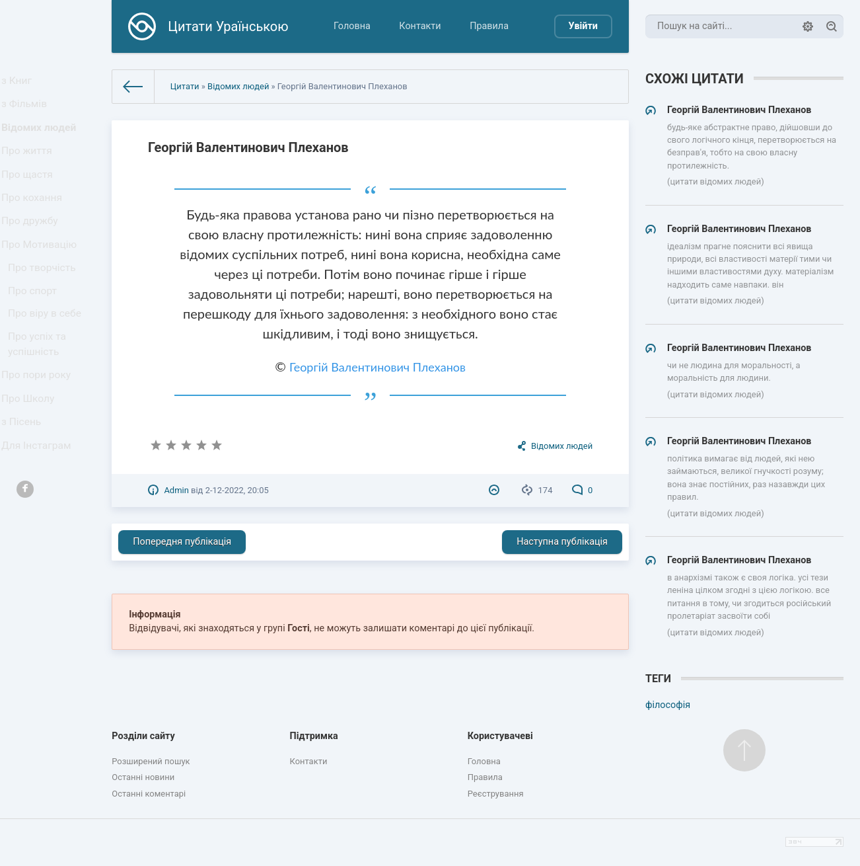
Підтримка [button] (313, 736)
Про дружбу (33, 249)
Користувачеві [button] (500, 736)
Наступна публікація (562, 541)
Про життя (30, 166)
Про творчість (44, 304)
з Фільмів (28, 110)
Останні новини (143, 777)
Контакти (420, 26)
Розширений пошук (151, 761)
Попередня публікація (182, 541)
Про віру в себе (47, 358)
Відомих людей (41, 138)
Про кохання (35, 221)
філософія (667, 705)
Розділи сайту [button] (143, 736)
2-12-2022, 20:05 (237, 490)
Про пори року (39, 426)
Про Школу (31, 454)
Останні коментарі (149, 794)
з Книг (21, 83)
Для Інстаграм (39, 509)
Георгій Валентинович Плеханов (377, 367)
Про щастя (30, 194)
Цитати (184, 86)
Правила (489, 26)
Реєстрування (496, 794)
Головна (352, 26)
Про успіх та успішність (40, 392)
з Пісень (25, 481)
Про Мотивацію (42, 276)
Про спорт (36, 330)
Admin (176, 490)
